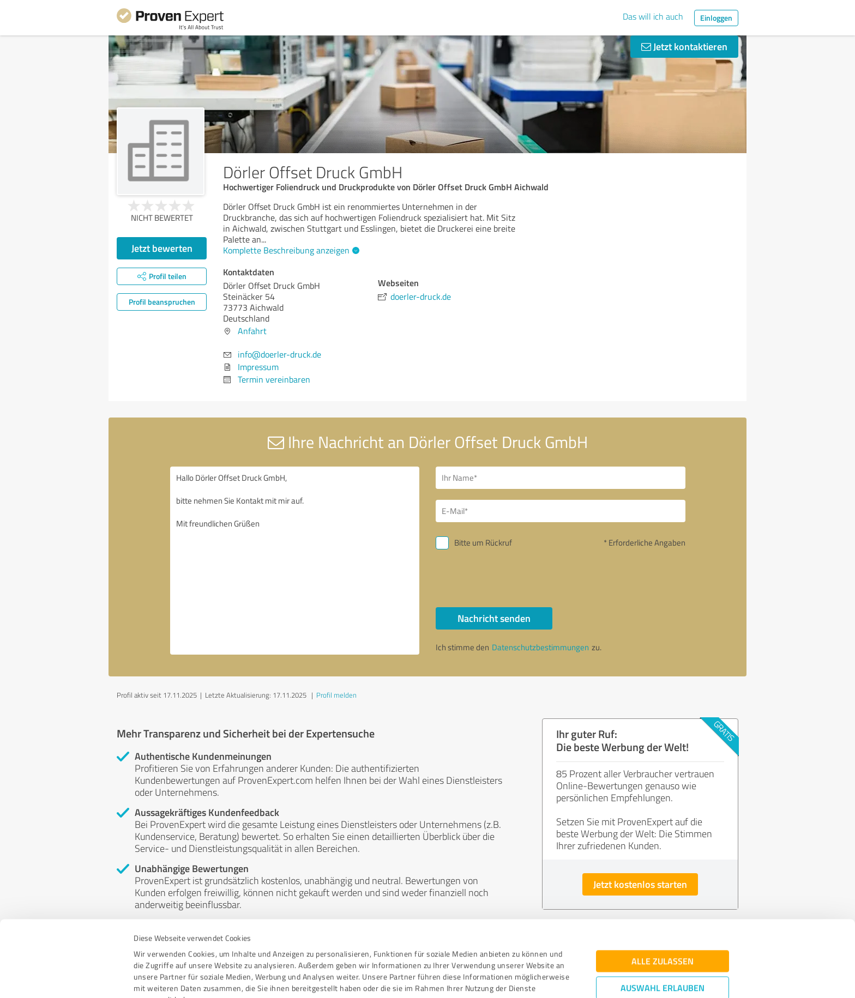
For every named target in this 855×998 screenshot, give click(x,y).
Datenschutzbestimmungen (226, 947)
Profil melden (336, 695)
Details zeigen (504, 977)
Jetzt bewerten (161, 248)
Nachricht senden (494, 618)
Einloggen (716, 18)
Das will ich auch (653, 16)
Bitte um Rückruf (483, 542)
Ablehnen (662, 946)
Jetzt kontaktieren (684, 46)
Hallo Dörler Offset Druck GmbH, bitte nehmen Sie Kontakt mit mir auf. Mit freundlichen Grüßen (295, 561)
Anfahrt (252, 331)
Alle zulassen (662, 885)
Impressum (153, 947)
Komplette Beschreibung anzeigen (290, 250)
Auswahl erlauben (663, 912)
